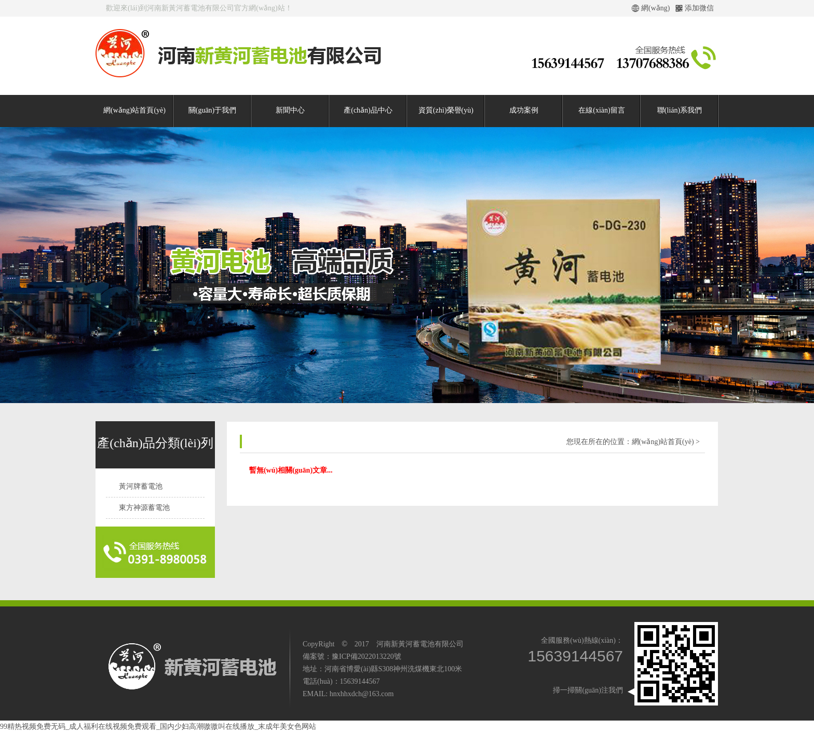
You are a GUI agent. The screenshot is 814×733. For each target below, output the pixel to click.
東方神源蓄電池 (144, 507)
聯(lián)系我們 (679, 110)
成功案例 (523, 110)
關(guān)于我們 (212, 110)
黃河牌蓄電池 (140, 486)
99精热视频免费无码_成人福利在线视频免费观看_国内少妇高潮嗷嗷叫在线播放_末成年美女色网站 (158, 726)
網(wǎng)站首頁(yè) (134, 110)
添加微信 (699, 8)
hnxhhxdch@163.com (362, 694)
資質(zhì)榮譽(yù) (445, 110)
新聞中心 (290, 110)
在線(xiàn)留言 (601, 110)
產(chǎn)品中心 (368, 110)
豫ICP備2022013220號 (366, 656)
